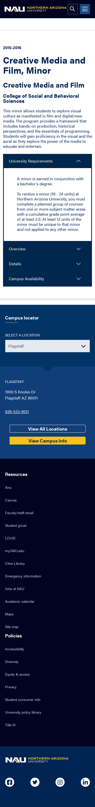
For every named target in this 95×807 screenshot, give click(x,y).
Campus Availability (26, 278)
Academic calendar (19, 601)
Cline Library (15, 563)
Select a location (22, 335)
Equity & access (17, 674)
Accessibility (14, 648)
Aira (8, 487)
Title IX (10, 724)
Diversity (11, 661)
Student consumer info (23, 699)
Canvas (11, 499)
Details (15, 264)
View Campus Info (47, 440)
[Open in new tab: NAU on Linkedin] (85, 782)
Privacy (10, 686)
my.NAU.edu (14, 550)
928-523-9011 (17, 411)
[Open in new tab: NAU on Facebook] (9, 782)
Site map (11, 626)
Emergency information (23, 575)
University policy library (23, 712)
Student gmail (15, 525)
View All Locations (47, 429)
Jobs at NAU (14, 588)
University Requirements (31, 161)
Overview (17, 249)
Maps (9, 613)
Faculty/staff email (19, 512)
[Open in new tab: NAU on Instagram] (60, 782)
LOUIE (10, 537)
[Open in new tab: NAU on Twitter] (35, 782)
